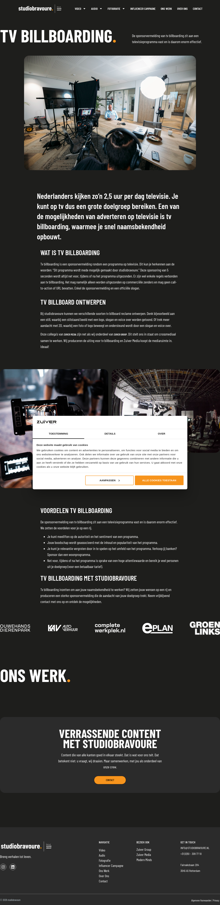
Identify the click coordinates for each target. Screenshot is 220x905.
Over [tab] (161, 433)
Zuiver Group (120, 334)
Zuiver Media (70, 334)
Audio (96, 8)
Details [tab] (110, 433)
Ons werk (166, 8)
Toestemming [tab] (58, 433)
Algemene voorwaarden (201, 900)
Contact (197, 8)
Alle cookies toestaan (159, 480)
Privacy (216, 900)
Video (80, 8)
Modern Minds (144, 860)
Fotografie (116, 8)
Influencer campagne (143, 8)
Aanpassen (110, 480)
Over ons (182, 8)
